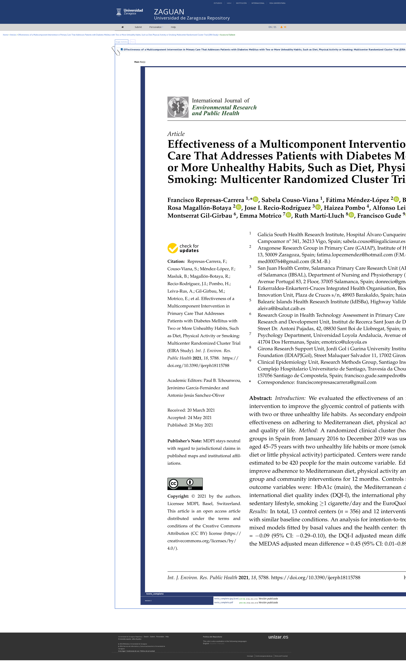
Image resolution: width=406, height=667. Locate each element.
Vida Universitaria (277, 3)
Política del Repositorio (212, 637)
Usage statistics (122, 42)
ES (275, 26)
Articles (13, 35)
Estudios (218, 3)
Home (5, 35)
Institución (241, 3)
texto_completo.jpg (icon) (226, 598)
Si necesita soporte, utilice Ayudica (129, 639)
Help (173, 26)
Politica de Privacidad (281, 656)
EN (270, 26)
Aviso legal (121, 651)
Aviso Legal (250, 656)
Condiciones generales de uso (264, 656)
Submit (138, 26)
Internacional (258, 3)
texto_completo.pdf (223, 602)
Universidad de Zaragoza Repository (192, 18)
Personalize (155, 26)
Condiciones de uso (133, 651)
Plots (133, 42)
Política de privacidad (147, 651)
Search (146, 637)
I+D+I (229, 3)
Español (213, 643)
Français (220, 643)
